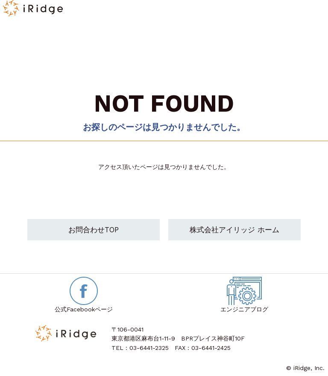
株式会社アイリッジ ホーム (234, 229)
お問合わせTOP (93, 229)
